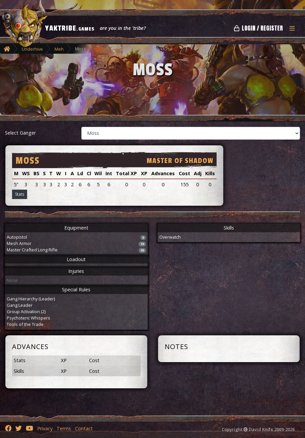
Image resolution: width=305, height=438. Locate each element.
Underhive (32, 49)
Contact (84, 428)
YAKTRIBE (69, 28)
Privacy (45, 428)
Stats (19, 194)
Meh (59, 49)
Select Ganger (20, 133)
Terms (64, 428)
